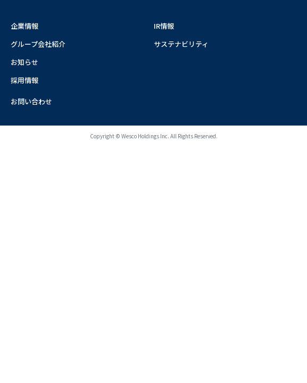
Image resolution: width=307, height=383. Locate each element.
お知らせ (24, 62)
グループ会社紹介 (38, 44)
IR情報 (164, 26)
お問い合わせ (31, 101)
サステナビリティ (181, 44)
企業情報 (24, 26)
